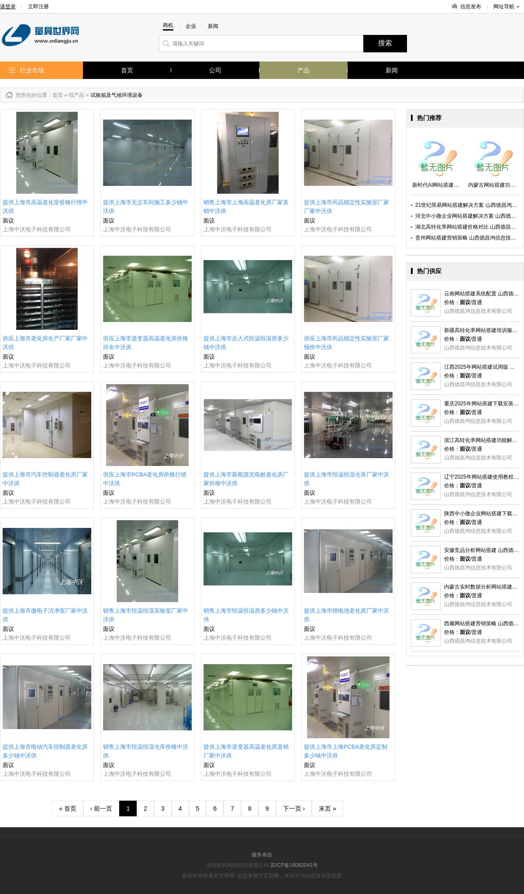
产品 (303, 70)
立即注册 (38, 6)
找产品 (76, 95)
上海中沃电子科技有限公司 (37, 229)
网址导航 (506, 6)
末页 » (327, 808)
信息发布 (470, 6)
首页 (127, 70)
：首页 (55, 95)
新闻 (392, 70)
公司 (215, 70)
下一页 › (294, 808)
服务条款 (262, 855)
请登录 (8, 6)
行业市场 (32, 70)
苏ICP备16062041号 (294, 865)
